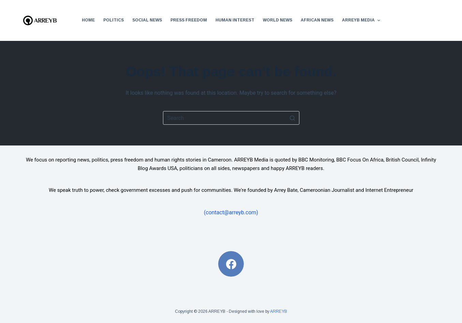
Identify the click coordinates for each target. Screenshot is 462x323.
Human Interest (234, 20)
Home (88, 20)
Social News (147, 20)
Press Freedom (188, 20)
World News (277, 20)
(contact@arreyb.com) (231, 212)
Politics (113, 20)
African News (317, 20)
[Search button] (292, 118)
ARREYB (278, 311)
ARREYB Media (362, 20)
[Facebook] (231, 264)
